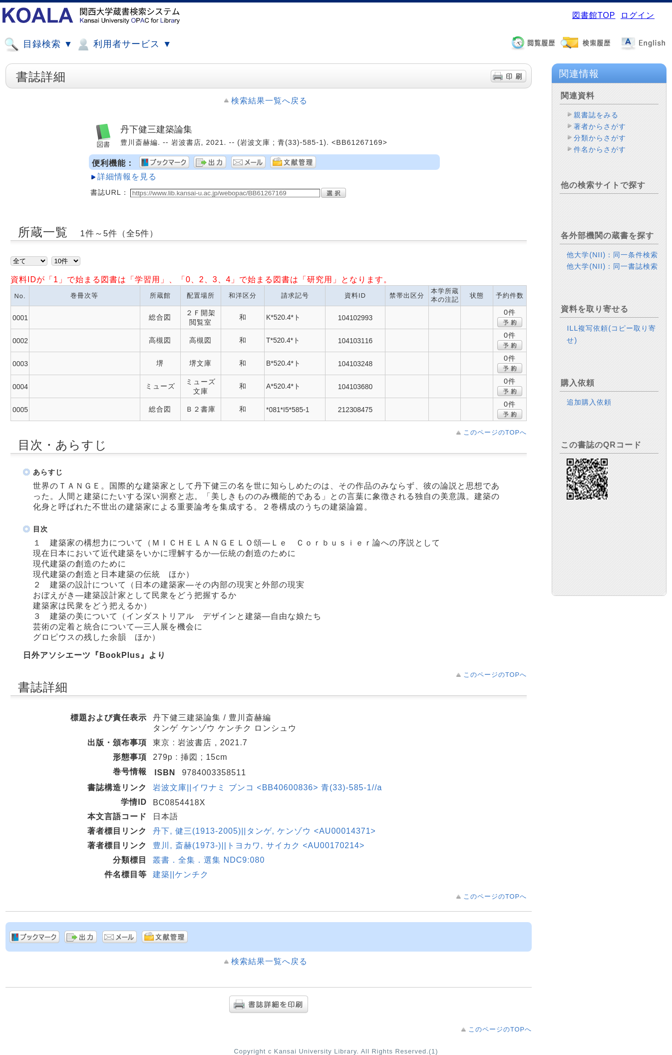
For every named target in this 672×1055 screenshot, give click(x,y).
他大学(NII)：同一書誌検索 (612, 266)
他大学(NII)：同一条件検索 (612, 255)
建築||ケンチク (181, 874)
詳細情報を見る (127, 176)
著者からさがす (600, 126)
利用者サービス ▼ (123, 44)
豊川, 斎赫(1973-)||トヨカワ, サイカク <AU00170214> (258, 845)
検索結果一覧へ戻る (269, 100)
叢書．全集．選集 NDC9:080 (209, 860)
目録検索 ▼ (38, 44)
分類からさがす (600, 138)
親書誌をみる (596, 115)
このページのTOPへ (495, 432)
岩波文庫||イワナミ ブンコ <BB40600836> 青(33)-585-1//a (267, 787)
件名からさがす (600, 149)
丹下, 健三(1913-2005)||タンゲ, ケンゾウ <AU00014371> (264, 831)
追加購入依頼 (589, 402)
